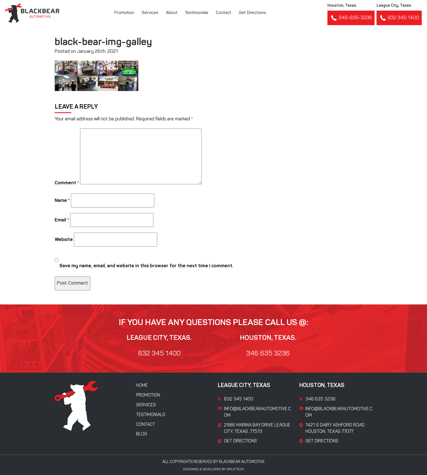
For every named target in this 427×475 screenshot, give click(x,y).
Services (150, 13)
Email (62, 220)
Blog (141, 434)
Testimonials (196, 13)
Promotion (124, 13)
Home (142, 385)
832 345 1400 (399, 18)
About (171, 13)
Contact (223, 13)
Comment (67, 183)
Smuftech (235, 469)
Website (64, 239)
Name (62, 200)
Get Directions (252, 13)
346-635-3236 (351, 18)
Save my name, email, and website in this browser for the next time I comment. (146, 266)
